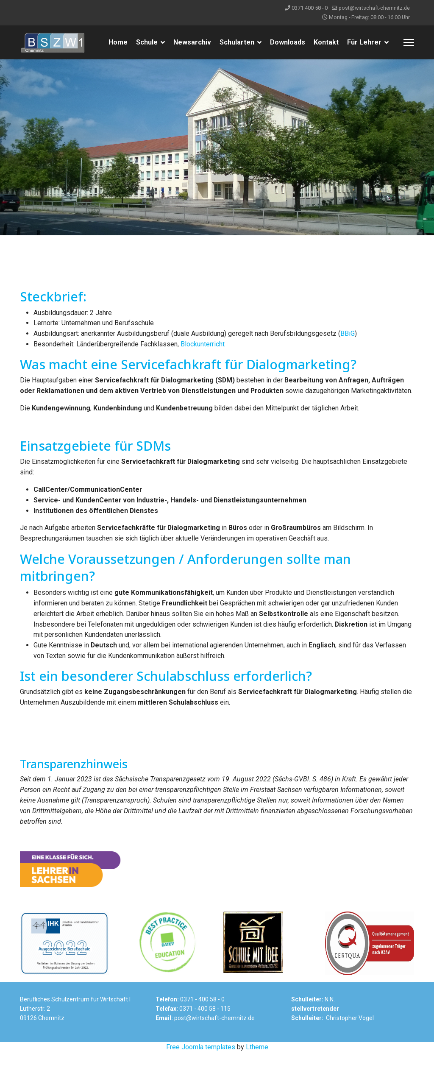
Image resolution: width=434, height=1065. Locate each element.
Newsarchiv (192, 42)
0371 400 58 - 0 (310, 8)
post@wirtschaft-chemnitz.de (374, 8)
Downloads (287, 42)
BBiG (347, 333)
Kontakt (326, 42)
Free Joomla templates (200, 1059)
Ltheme (257, 1059)
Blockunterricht (203, 344)
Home (118, 42)
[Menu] (408, 42)
